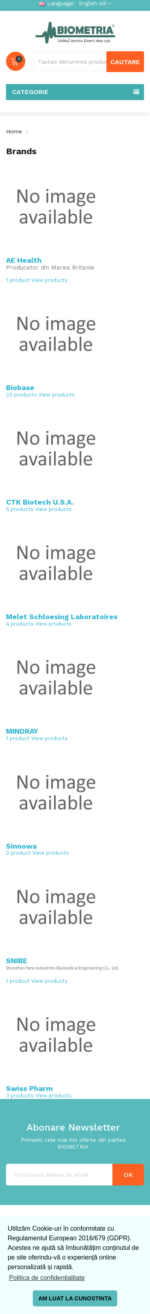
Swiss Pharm (29, 1088)
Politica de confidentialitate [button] (46, 1277)
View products (49, 280)
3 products (20, 1096)
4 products (20, 624)
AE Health (24, 260)
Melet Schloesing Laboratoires (62, 616)
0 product (18, 853)
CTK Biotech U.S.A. (40, 502)
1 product (18, 280)
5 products (20, 509)
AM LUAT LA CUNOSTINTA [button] (75, 1298)
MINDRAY (22, 731)
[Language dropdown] (94, 3)
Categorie (30, 92)
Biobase (20, 387)
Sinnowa (21, 846)
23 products (21, 395)
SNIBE (16, 960)
